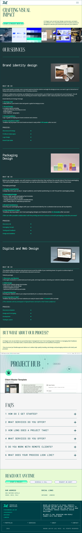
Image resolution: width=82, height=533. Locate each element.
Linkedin (51, 495)
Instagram (44, 495)
